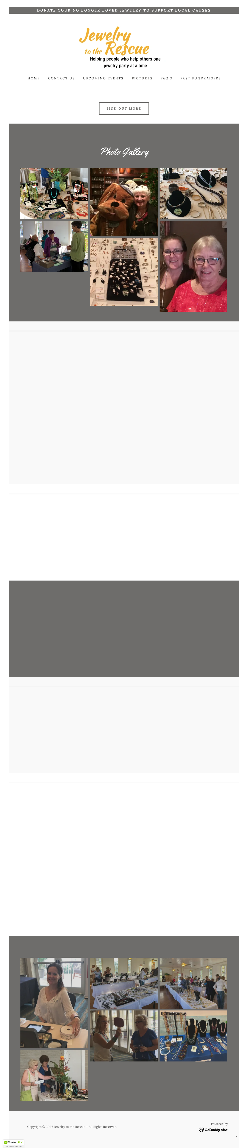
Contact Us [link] (61, 78)
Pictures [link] (142, 78)
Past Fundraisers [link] (200, 78)
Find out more (124, 108)
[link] (124, 48)
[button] (13, 1144)
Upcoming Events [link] (103, 78)
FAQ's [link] (166, 78)
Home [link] (34, 78)
